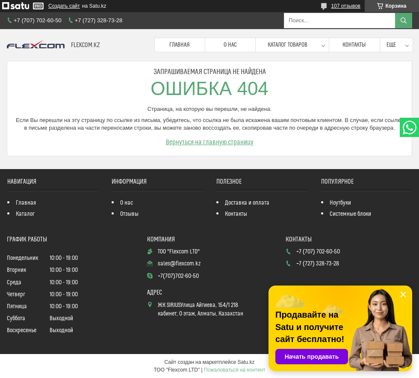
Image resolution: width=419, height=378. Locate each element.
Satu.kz (245, 362)
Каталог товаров (287, 45)
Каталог (25, 214)
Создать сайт (64, 6)
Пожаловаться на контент (234, 370)
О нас (230, 45)
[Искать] (403, 20)
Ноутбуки (340, 202)
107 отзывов (345, 6)
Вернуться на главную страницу (210, 142)
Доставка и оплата (247, 202)
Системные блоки (350, 214)
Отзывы (129, 214)
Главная (179, 45)
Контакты (354, 45)
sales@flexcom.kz (179, 263)
